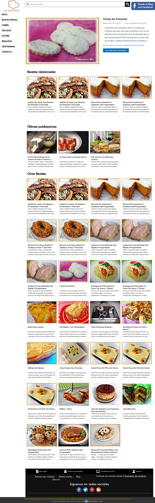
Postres (5, 36)
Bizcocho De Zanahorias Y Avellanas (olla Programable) (102, 103)
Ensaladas (7, 41)
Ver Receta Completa (115, 50)
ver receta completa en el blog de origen (129, 45)
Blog (78, 477)
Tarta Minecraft (129, 409)
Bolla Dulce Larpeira (36, 327)
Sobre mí (56, 480)
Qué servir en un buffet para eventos (102, 158)
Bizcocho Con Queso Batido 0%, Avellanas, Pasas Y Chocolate (40, 246)
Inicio (4, 15)
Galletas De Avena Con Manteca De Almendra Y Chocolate (40, 103)
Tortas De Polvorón (67, 286)
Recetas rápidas (9, 20)
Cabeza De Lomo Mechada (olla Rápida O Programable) (103, 246)
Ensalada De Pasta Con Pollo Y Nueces (135, 328)
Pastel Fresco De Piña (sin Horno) (104, 368)
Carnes (5, 25)
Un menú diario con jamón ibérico (73, 157)
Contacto (7, 52)
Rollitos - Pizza (66, 409)
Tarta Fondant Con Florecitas (71, 368)
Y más (101, 501)
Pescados (6, 31)
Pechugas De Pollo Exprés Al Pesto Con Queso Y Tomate (102, 287)
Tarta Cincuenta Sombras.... (102, 327)
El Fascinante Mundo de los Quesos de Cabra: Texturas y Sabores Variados (39, 158)
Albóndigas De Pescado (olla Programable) (39, 451)
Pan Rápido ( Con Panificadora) (72, 327)
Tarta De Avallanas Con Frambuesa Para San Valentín (105, 410)
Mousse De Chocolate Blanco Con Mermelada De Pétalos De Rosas (104, 451)
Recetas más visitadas (45, 477)
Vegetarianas (8, 47)
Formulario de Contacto (135, 476)
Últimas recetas (66, 477)
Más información (93, 501)
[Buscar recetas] (75, 4)
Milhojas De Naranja (36, 368)
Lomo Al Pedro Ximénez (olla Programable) (71, 451)
